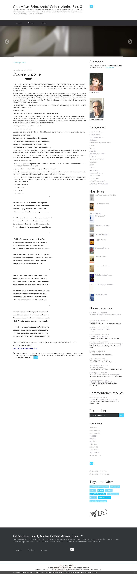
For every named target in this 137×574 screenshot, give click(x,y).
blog (100, 569)
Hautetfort (72, 565)
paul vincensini (113, 494)
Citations (93, 156)
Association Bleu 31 (96, 137)
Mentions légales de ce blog (56, 569)
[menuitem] (19, 23)
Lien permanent (20, 353)
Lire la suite (110, 67)
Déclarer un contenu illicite (42, 569)
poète (52, 355)
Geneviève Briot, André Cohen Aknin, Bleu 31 (48, 6)
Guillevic (109, 490)
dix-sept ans (45, 355)
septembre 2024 (95, 452)
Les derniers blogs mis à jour (54, 567)
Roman (92, 490)
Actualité (93, 151)
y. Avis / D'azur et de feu (98, 181)
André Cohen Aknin (96, 132)
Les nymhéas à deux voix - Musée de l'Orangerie (106, 344)
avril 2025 (93, 441)
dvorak (37, 355)
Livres (92, 165)
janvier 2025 (94, 447)
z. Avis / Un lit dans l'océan (99, 184)
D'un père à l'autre (96, 367)
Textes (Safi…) (94, 178)
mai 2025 (93, 439)
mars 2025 (93, 444)
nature (92, 167)
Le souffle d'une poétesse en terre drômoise (105, 315)
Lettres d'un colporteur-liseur (55, 353)
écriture (93, 497)
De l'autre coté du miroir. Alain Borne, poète (105, 375)
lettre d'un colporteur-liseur (99, 487)
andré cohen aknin (24, 357)
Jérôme (92, 399)
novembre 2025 (95, 430)
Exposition (93, 162)
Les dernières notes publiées (69, 567)
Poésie (68, 353)
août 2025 (93, 436)
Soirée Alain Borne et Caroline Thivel (102, 382)
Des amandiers (95, 353)
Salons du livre (95, 176)
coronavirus (24, 355)
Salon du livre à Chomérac (99, 360)
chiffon (63, 355)
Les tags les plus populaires (83, 567)
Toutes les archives (95, 455)
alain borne (115, 487)
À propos (44, 23)
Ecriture (41, 353)
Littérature (93, 140)
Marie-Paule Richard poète (99, 336)
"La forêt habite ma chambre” (100, 329)
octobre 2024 (94, 450)
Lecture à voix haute (97, 159)
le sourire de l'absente (98, 501)
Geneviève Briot (95, 135)
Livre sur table (95, 322)
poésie (57, 355)
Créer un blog (65, 565)
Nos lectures (94, 170)
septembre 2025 (95, 433)
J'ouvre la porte (27, 74)
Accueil (18, 23)
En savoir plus (93, 572)
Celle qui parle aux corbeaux (107, 399)
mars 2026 (93, 428)
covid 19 (32, 355)
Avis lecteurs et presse (97, 154)
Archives (31, 23)
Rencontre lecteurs (96, 173)
